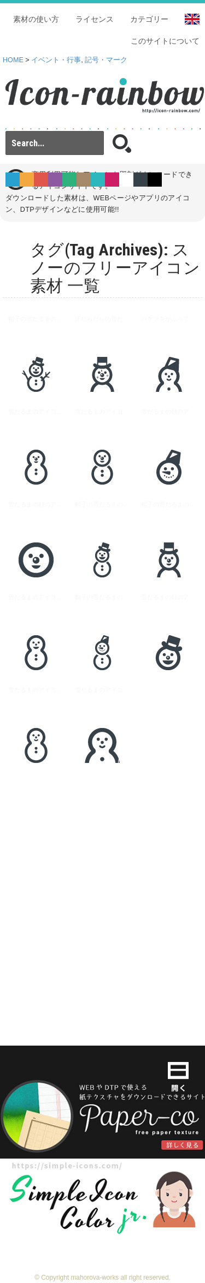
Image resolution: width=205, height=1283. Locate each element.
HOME (13, 60)
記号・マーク (106, 60)
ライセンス (94, 19)
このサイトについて (165, 41)
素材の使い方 (36, 19)
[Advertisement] (102, 894)
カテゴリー (149, 19)
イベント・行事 (56, 60)
